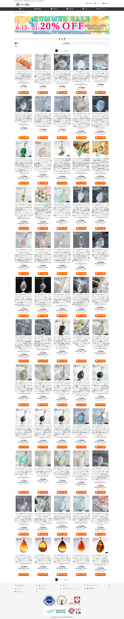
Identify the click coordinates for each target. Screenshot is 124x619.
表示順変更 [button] (66, 43)
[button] (89, 3)
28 (65, 50)
